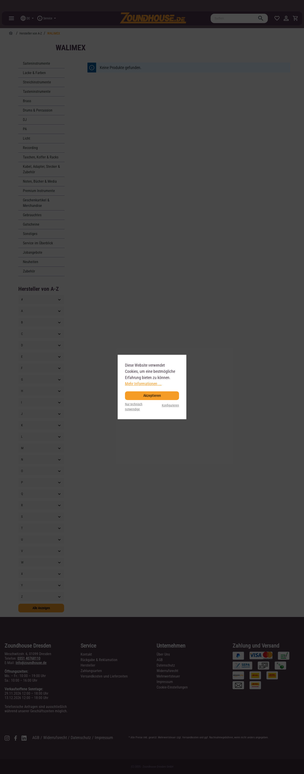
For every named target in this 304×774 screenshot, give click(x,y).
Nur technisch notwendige (133, 406)
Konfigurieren (170, 405)
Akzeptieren (152, 395)
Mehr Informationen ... (143, 383)
